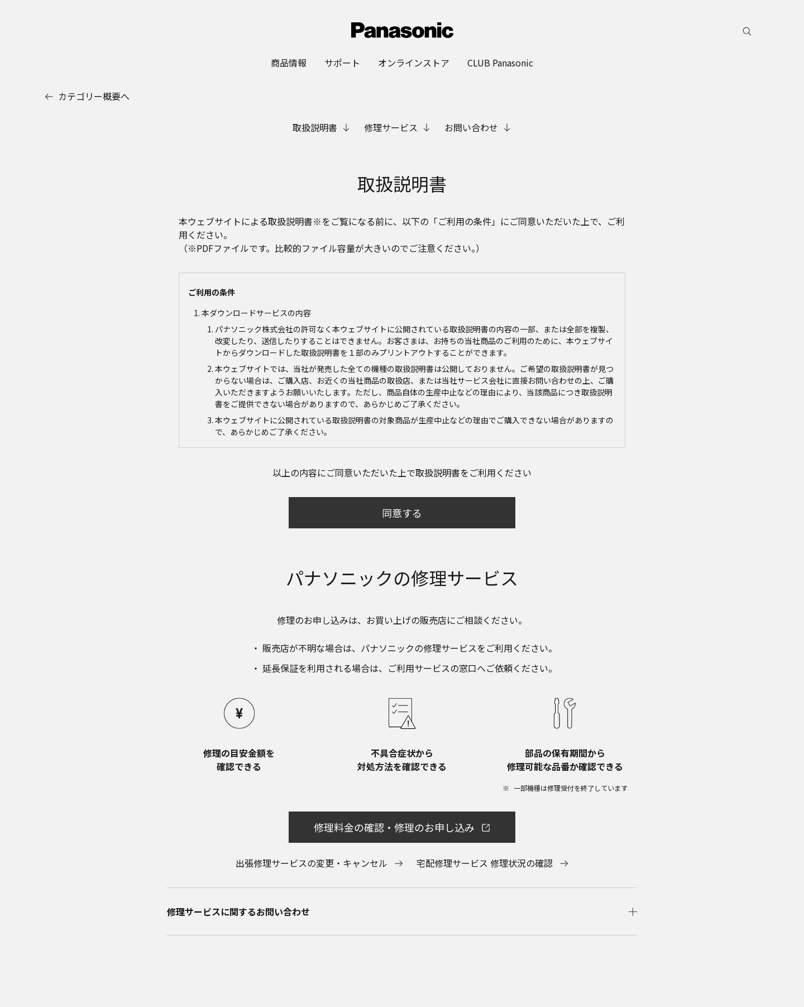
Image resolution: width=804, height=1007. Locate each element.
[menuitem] (289, 62)
